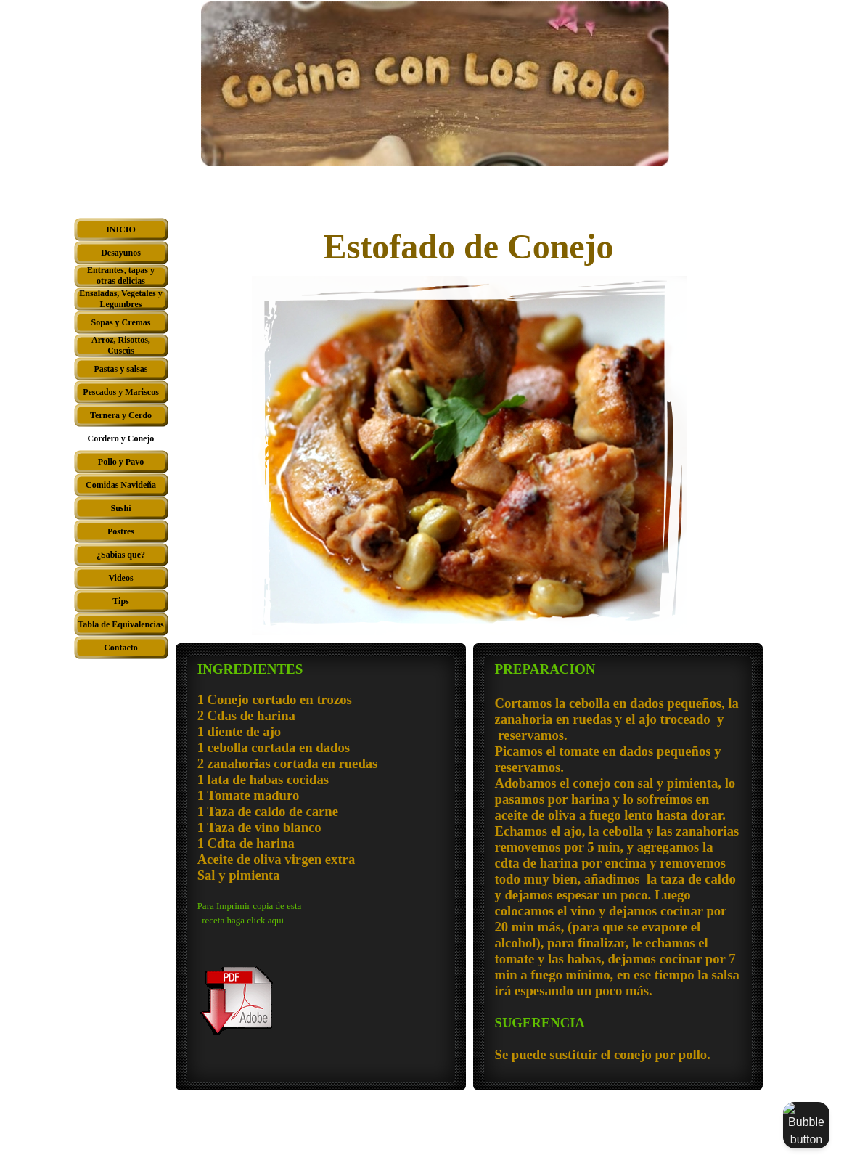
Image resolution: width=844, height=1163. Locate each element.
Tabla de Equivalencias (120, 624)
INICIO (121, 229)
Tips (120, 601)
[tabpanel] (320, 848)
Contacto (121, 647)
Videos (120, 578)
